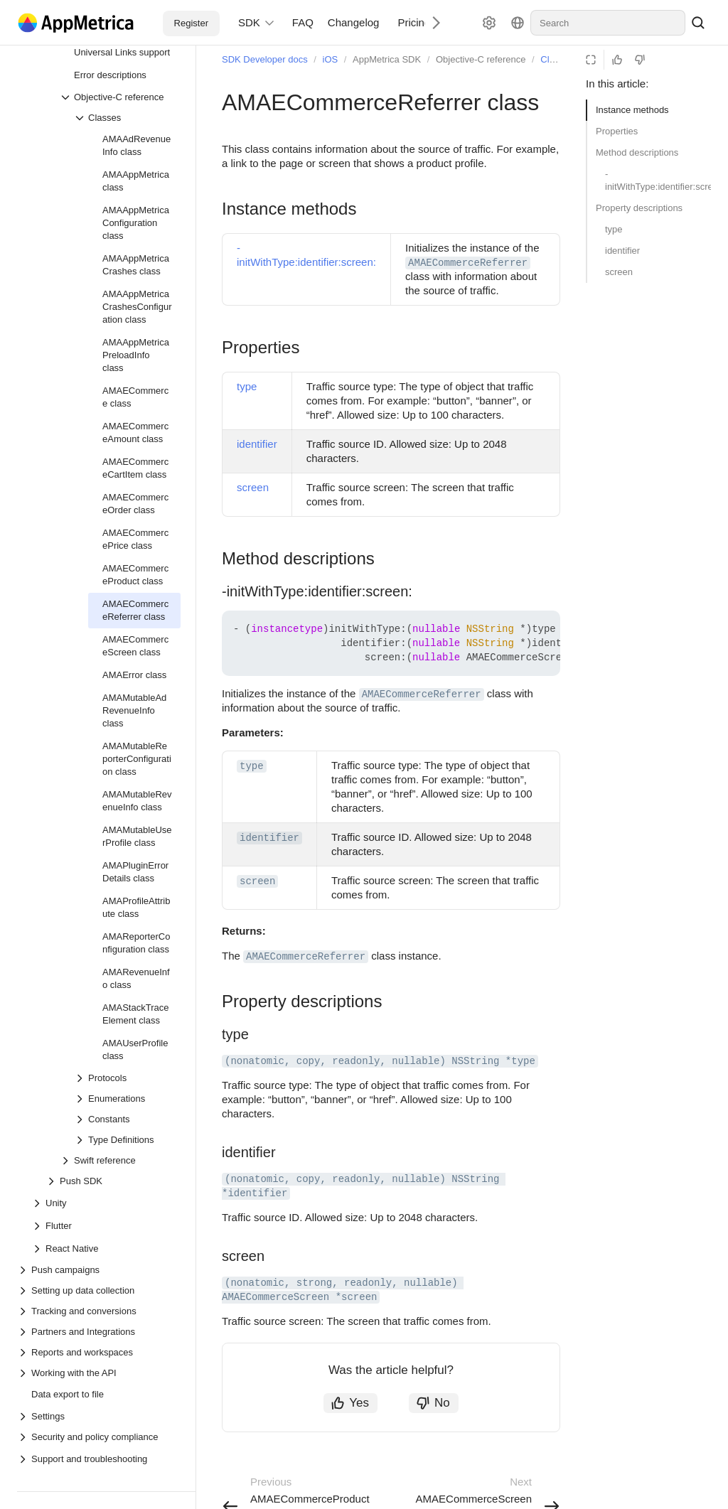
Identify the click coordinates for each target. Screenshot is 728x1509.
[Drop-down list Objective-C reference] (120, 97)
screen (619, 272)
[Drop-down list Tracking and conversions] (99, 1311)
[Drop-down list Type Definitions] (127, 1139)
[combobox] (608, 23)
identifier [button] (269, 838)
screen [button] (257, 881)
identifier (622, 250)
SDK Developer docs (265, 59)
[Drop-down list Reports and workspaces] (99, 1352)
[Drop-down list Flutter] (38, 1226)
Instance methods (632, 109)
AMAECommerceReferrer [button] (468, 263)
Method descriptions (637, 152)
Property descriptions (639, 208)
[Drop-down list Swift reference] (120, 1160)
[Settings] (489, 23)
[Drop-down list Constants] (127, 1119)
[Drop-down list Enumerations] (127, 1098)
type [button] (252, 766)
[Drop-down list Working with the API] (99, 1373)
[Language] (517, 23)
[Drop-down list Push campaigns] (99, 1270)
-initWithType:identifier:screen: (658, 180)
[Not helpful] (640, 60)
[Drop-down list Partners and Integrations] (99, 1331)
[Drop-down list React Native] (38, 1249)
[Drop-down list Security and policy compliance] (99, 1437)
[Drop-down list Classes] (127, 117)
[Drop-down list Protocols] (127, 1078)
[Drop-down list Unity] (38, 1203)
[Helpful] (617, 60)
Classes (556, 59)
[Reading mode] (591, 60)
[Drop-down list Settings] (99, 1416)
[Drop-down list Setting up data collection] (99, 1290)
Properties (617, 131)
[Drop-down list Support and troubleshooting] (24, 1459)
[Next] (430, 22)
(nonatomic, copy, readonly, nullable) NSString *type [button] (380, 1061)
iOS (330, 59)
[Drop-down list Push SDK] (113, 1181)
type (614, 229)
